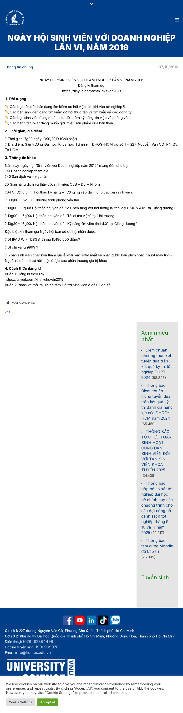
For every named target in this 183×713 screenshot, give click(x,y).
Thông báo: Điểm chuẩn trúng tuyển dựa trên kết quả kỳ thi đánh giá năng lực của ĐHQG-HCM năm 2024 (157, 402)
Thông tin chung (19, 67)
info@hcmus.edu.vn (33, 652)
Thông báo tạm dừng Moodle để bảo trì (157, 546)
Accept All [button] (48, 702)
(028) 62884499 (38, 641)
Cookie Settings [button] (20, 702)
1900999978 (47, 647)
